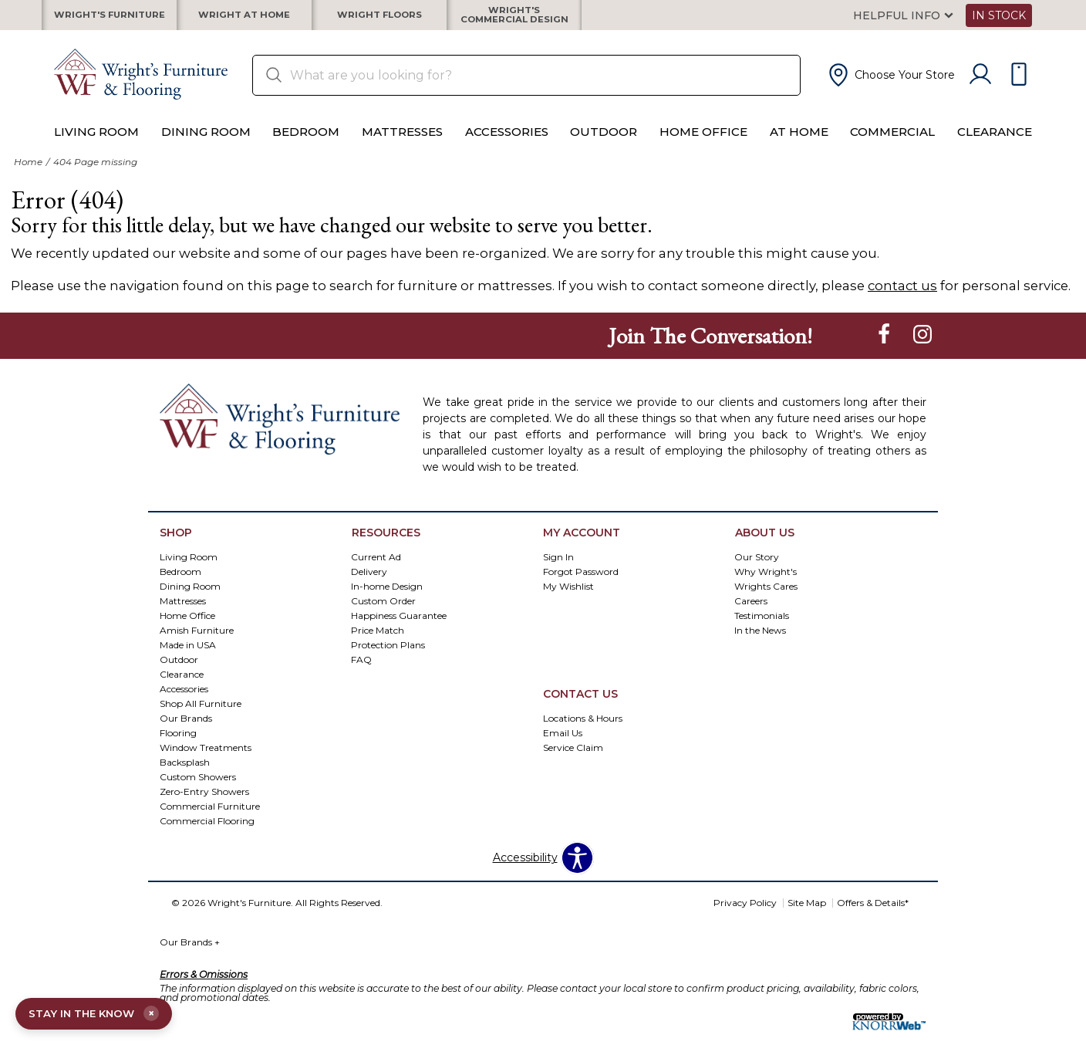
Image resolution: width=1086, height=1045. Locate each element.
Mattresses (402, 144)
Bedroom (305, 144)
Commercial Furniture (210, 817)
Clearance (994, 144)
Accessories (506, 144)
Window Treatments (205, 758)
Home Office (703, 144)
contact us (902, 297)
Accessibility (525, 869)
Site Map (807, 914)
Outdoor (603, 144)
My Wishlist (568, 598)
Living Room (96, 144)
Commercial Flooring (207, 831)
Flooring (178, 743)
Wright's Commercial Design (514, 21)
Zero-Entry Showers (204, 802)
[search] (526, 86)
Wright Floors (379, 21)
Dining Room (206, 144)
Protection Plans (388, 656)
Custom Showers (198, 787)
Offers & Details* (873, 914)
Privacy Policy (745, 914)
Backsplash (185, 773)
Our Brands (190, 953)
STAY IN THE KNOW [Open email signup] (98, 1012)
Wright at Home (244, 21)
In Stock (999, 21)
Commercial (892, 144)
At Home (799, 144)
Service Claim (573, 759)
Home (28, 173)
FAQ (361, 671)
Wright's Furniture (109, 21)
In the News (760, 642)
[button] (890, 86)
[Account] (980, 86)
